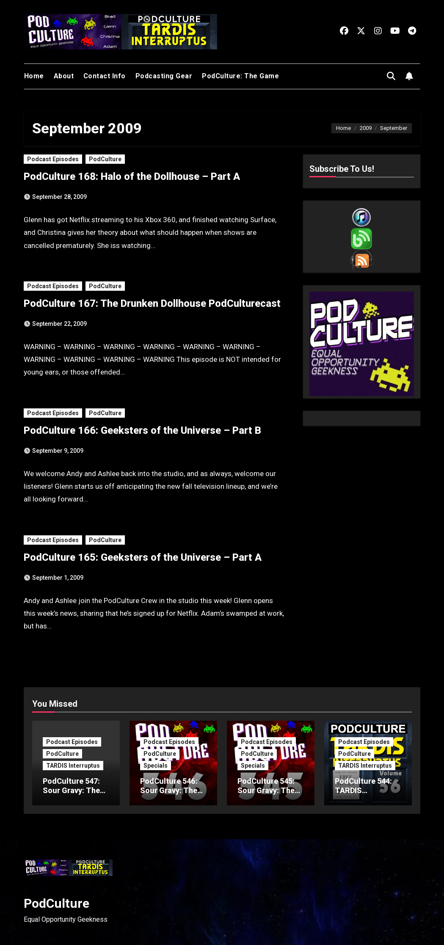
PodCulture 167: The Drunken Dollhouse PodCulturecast (152, 303)
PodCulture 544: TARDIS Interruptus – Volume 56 (363, 795)
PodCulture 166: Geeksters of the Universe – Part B (142, 430)
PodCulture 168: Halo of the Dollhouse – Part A (132, 176)
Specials (155, 765)
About (64, 76)
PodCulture (105, 159)
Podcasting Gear (164, 76)
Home (34, 76)
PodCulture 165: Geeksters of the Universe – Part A (143, 557)
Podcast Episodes (53, 159)
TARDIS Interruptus (73, 765)
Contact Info (104, 76)
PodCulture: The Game (240, 76)
